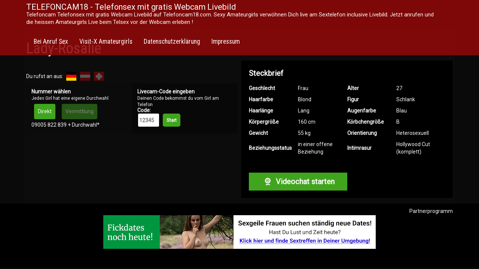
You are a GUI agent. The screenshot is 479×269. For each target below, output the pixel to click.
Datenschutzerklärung (172, 41)
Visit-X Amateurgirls (105, 41)
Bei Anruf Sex (51, 41)
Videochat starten (298, 181)
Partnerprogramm (431, 211)
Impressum (225, 41)
